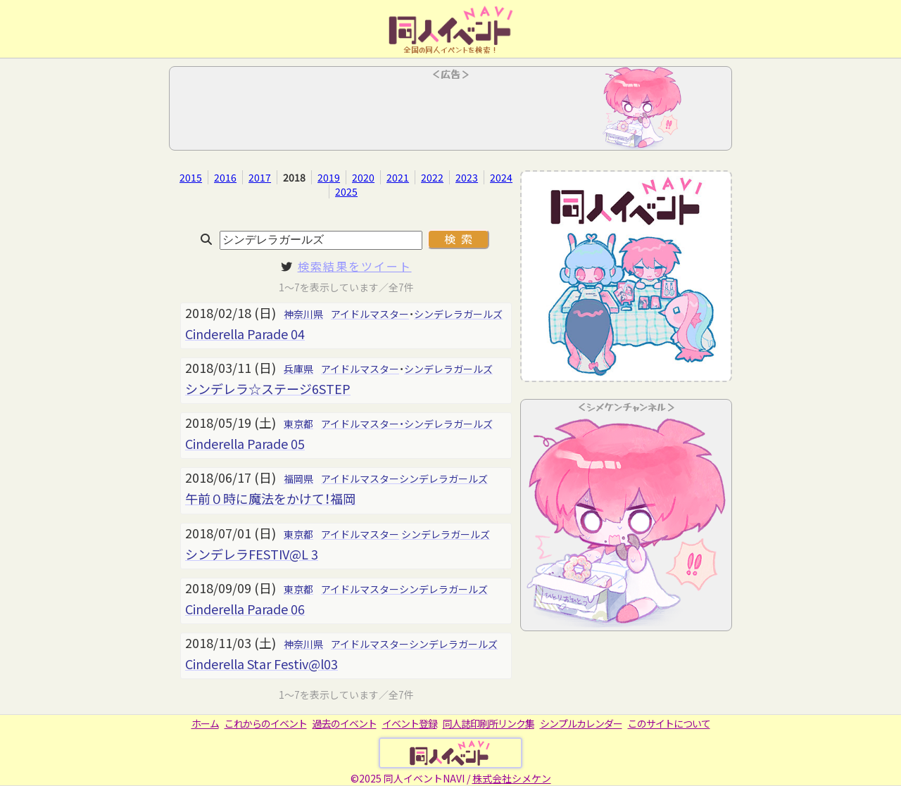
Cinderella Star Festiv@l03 (261, 663)
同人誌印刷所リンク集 (488, 723)
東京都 (298, 424)
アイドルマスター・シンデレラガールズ (407, 424)
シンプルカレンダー (581, 723)
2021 (397, 177)
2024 (501, 177)
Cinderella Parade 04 (245, 333)
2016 (225, 177)
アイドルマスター (370, 314)
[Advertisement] (450, 112)
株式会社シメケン (511, 778)
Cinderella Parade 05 (245, 443)
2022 (432, 177)
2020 (363, 177)
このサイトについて (669, 723)
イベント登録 (409, 723)
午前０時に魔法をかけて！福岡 (270, 498)
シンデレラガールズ (458, 314)
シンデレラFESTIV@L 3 (251, 554)
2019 (328, 177)
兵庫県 (298, 369)
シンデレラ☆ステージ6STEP (268, 388)
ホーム (205, 723)
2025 (346, 191)
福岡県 (298, 478)
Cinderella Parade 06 (245, 609)
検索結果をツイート (355, 266)
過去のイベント (345, 723)
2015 (190, 177)
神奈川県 (303, 314)
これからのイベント (266, 723)
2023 (466, 177)
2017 (259, 177)
